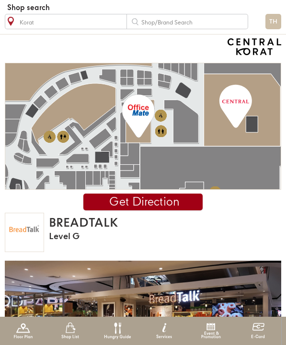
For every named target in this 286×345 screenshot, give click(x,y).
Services (164, 331)
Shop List (70, 331)
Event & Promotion (211, 331)
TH (273, 21)
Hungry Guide (117, 331)
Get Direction (144, 202)
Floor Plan (23, 331)
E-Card (258, 331)
